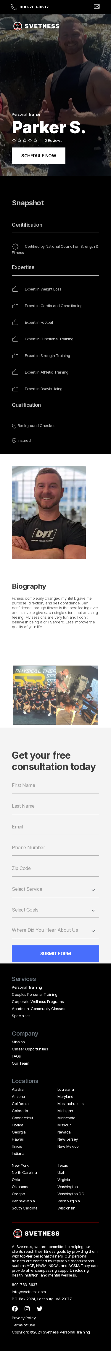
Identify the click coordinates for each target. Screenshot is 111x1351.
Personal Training (27, 987)
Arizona (18, 1096)
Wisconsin (66, 1208)
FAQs (16, 1056)
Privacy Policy (24, 1317)
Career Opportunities (30, 1049)
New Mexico (68, 1146)
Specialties (21, 1015)
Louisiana (65, 1089)
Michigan (65, 1110)
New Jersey (67, 1139)
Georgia (19, 1132)
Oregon (18, 1193)
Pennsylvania (23, 1200)
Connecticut (22, 1117)
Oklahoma (20, 1186)
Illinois (17, 1146)
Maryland (65, 1096)
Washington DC (70, 1193)
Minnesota (66, 1117)
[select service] (55, 902)
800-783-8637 (34, 6)
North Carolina (24, 1172)
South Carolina (24, 1208)
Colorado (20, 1110)
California (20, 1103)
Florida (17, 1125)
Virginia (63, 1179)
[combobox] (55, 922)
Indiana (18, 1153)
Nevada (64, 1132)
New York (20, 1165)
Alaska (17, 1089)
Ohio (16, 1179)
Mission (18, 1041)
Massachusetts (70, 1103)
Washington (67, 1186)
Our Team (20, 1063)
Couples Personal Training (34, 994)
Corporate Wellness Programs (38, 1001)
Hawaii (17, 1139)
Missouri (64, 1125)
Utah (61, 1172)
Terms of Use (23, 1325)
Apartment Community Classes (38, 1008)
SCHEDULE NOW (38, 155)
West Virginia (68, 1200)
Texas (62, 1165)
